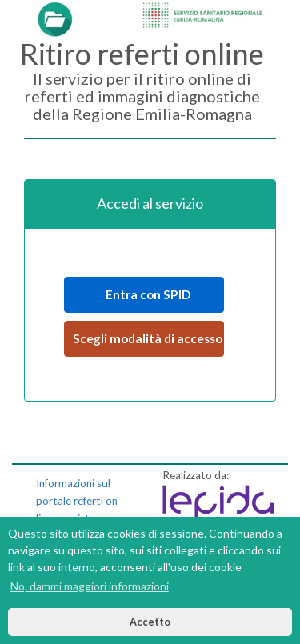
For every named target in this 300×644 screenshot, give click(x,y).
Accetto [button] (150, 622)
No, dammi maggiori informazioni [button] (89, 586)
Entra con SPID (144, 294)
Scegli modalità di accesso (147, 338)
